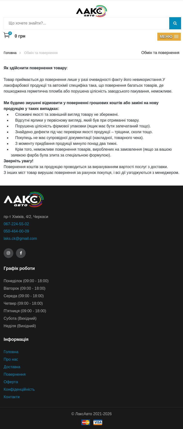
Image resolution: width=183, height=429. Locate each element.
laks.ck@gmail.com (20, 238)
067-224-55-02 (16, 224)
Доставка (12, 367)
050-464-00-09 (16, 231)
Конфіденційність (19, 389)
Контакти (12, 397)
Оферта (11, 382)
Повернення (15, 374)
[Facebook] (21, 253)
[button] (169, 37)
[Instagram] (8, 253)
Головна (11, 352)
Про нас (11, 359)
